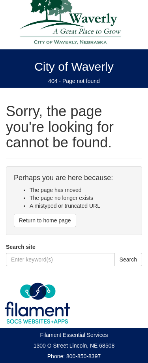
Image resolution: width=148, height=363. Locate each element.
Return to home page (45, 220)
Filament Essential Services (74, 335)
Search (128, 259)
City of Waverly (74, 66)
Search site (21, 247)
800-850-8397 (83, 356)
